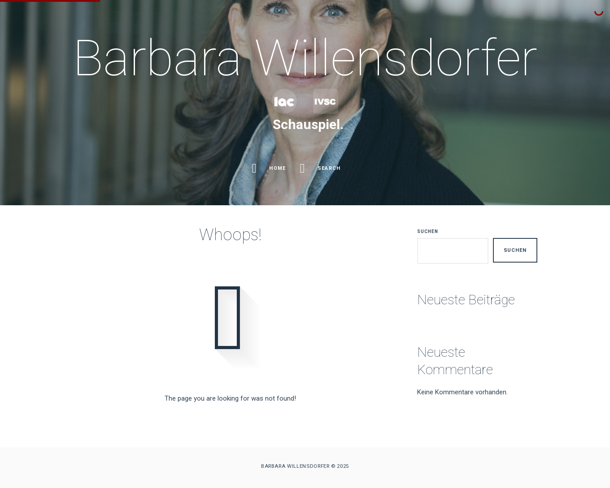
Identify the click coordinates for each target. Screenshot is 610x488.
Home (270, 168)
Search (322, 168)
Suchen (427, 231)
